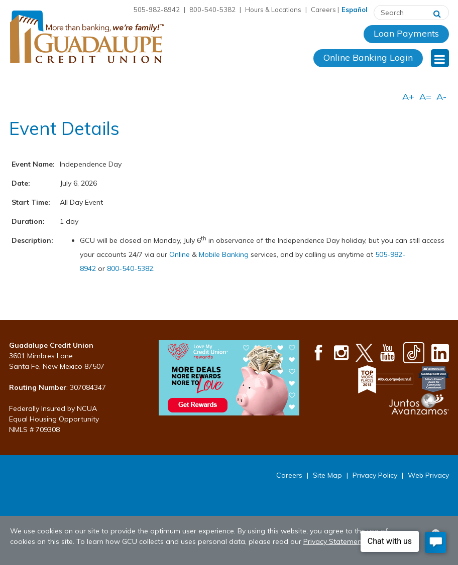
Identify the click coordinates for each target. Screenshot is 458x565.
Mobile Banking (224, 254)
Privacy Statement (333, 541)
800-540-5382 (212, 10)
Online (180, 254)
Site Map (327, 475)
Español (354, 10)
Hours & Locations (273, 10)
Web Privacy (428, 475)
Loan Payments (406, 33)
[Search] (437, 13)
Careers (323, 10)
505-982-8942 (157, 10)
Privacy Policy (375, 475)
